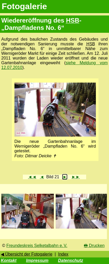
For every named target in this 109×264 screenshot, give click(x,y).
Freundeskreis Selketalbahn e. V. (36, 245)
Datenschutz (70, 260)
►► (75, 177)
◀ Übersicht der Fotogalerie (26, 254)
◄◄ (32, 177)
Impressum (37, 260)
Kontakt (9, 260)
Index (63, 254)
